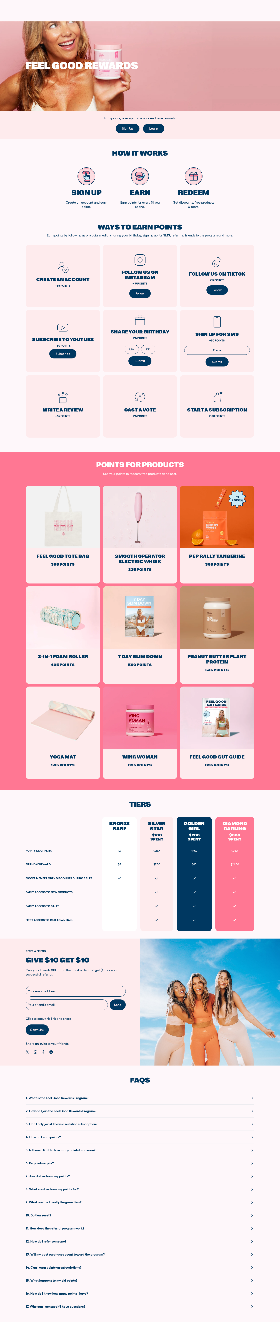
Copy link (37, 1030)
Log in (153, 128)
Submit (217, 362)
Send (117, 1005)
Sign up (127, 128)
